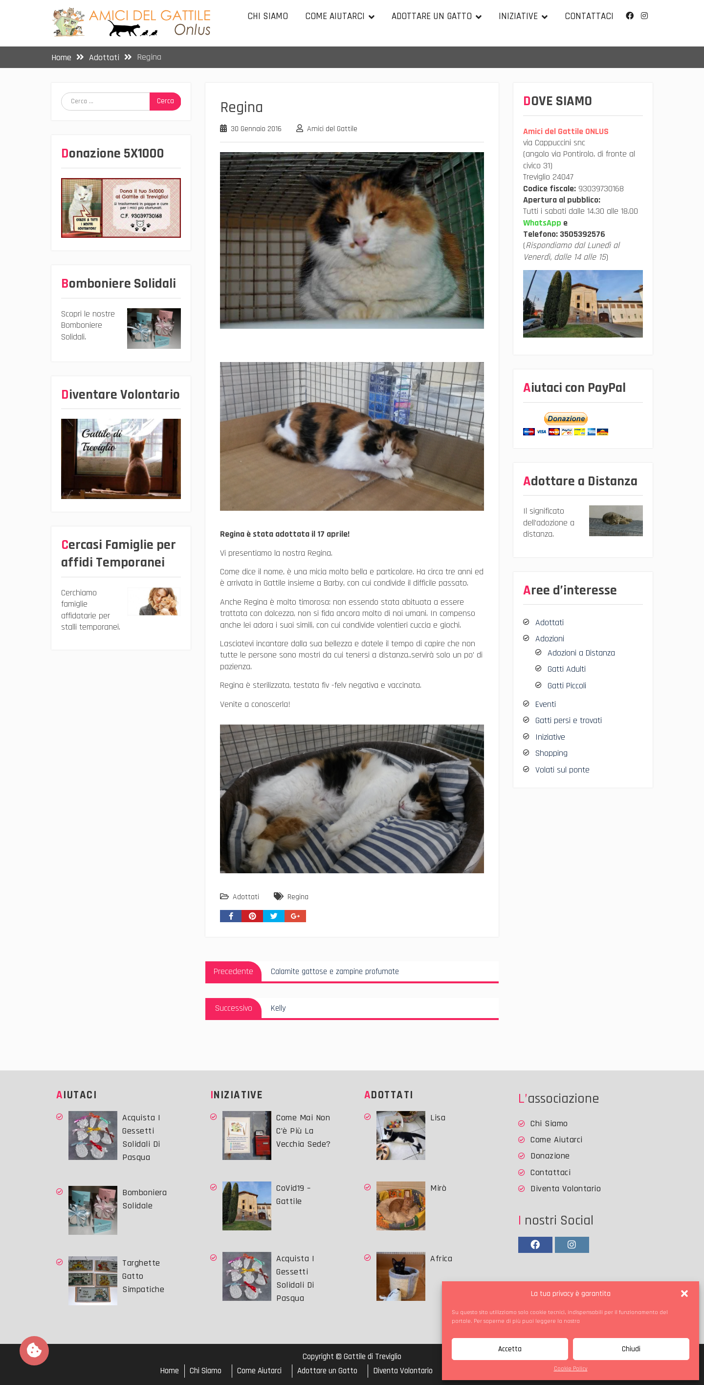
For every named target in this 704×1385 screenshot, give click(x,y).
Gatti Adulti (567, 669)
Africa (441, 1258)
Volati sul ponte (562, 769)
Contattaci (589, 16)
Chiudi (631, 1349)
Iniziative (518, 16)
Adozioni (549, 638)
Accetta (510, 1349)
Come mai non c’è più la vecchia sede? (303, 1131)
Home (169, 1371)
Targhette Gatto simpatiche (143, 1276)
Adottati (246, 897)
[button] (684, 1293)
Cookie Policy (571, 1368)
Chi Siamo (267, 16)
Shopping (551, 753)
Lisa (437, 1117)
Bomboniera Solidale (144, 1199)
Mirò (438, 1188)
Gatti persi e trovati (568, 720)
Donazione (550, 1155)
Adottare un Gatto (432, 16)
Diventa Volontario (565, 1188)
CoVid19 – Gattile (293, 1194)
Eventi (545, 704)
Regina (297, 897)
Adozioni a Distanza (581, 652)
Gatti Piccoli (567, 685)
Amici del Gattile (332, 129)
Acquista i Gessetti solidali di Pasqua (141, 1137)
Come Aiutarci (335, 16)
